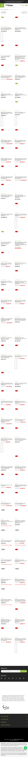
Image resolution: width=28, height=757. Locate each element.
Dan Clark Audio (4, 26)
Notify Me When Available (6, 525)
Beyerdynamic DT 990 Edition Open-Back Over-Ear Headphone (21, 264)
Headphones (6, 9)
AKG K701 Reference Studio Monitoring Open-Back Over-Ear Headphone (6, 159)
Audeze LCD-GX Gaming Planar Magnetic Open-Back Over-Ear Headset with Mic (20, 600)
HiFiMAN (16, 74)
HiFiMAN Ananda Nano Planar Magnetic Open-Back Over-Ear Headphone (21, 485)
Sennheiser (3, 399)
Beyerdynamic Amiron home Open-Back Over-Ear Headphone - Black (6, 338)
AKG (15, 138)
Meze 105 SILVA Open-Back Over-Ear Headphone (20, 113)
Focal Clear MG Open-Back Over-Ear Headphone (20, 504)
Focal (16, 418)
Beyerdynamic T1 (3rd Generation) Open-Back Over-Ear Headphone (21, 338)
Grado (2, 539)
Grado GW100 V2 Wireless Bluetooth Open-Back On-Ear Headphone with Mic (6, 600)
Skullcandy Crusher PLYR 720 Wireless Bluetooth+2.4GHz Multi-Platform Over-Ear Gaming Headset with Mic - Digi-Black (20, 57)
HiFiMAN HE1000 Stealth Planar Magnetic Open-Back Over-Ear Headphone (7, 384)
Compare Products (23, 5)
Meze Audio (17, 110)
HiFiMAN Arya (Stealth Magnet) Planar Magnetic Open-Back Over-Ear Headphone (7, 467)
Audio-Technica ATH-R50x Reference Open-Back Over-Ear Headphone (20, 301)
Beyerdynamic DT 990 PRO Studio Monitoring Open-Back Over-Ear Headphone (21, 439)
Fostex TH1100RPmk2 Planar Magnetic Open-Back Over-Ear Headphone (21, 28)
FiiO (1, 54)
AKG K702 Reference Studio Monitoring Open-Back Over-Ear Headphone (20, 141)
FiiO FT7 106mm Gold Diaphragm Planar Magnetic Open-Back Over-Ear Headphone (20, 196)
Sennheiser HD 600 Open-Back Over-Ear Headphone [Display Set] (7, 402)
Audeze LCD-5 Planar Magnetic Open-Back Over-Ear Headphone (7, 521)
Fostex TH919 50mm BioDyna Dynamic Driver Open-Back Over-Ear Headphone (6, 76)
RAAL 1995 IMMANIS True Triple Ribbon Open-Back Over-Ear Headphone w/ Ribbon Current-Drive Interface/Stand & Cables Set (21, 244)
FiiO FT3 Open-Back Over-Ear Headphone (6, 485)
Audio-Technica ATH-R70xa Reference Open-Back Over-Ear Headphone (6, 301)
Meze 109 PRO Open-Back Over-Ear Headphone (6, 504)
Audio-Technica (4, 261)
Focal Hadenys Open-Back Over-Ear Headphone (20, 420)
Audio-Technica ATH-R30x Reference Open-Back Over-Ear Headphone (6, 264)
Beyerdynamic (4, 110)
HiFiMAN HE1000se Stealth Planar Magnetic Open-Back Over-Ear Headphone (6, 141)
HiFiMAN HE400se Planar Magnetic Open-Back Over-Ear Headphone (21, 560)
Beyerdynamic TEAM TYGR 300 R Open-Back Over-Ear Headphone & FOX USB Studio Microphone (21, 282)
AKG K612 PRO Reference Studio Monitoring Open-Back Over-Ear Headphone (7, 177)
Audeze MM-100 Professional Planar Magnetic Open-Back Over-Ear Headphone (20, 467)
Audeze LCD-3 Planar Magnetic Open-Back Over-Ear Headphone (7, 215)
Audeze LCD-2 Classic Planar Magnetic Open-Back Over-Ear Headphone (21, 215)
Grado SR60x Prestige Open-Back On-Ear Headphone (6, 541)
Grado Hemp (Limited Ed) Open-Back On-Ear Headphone (6, 580)
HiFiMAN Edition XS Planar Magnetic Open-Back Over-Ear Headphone (21, 402)
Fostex (16, 26)
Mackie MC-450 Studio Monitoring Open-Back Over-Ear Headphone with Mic (20, 580)
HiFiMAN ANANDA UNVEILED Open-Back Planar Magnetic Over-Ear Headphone (20, 76)
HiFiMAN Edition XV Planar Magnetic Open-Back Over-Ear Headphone (7, 95)
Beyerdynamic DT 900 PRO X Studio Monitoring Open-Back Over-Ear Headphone (7, 356)
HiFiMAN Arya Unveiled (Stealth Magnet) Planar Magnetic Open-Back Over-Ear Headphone (7, 320)
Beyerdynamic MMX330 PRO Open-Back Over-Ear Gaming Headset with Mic (7, 113)
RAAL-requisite (18, 240)
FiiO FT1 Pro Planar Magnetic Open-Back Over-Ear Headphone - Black (6, 243)
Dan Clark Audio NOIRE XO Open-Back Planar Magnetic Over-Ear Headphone (6, 28)
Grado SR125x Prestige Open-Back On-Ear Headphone (6, 560)
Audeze (2, 212)
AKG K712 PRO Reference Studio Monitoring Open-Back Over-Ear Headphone (21, 159)
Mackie (16, 577)
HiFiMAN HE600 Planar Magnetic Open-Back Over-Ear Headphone (21, 95)
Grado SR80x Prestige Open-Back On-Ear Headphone (20, 541)
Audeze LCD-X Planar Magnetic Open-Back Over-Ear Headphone (21, 384)
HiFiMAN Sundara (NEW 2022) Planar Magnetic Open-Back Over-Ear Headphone (20, 639)
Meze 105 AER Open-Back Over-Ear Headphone (21, 356)
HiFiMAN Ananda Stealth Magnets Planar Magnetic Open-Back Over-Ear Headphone (20, 621)
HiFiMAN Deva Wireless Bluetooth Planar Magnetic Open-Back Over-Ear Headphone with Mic (6, 621)
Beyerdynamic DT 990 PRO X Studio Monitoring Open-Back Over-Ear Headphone (7, 196)
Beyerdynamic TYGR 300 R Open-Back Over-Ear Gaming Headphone (7, 282)
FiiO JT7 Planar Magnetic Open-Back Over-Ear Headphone (6, 56)
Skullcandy (17, 54)
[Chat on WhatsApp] (25, 747)
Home (2, 9)
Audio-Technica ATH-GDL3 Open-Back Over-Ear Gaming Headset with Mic (7, 439)
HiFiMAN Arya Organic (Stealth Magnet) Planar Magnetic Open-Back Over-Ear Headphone (7, 421)
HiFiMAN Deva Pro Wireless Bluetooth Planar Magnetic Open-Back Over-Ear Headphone (20, 522)
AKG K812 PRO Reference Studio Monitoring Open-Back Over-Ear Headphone (21, 177)
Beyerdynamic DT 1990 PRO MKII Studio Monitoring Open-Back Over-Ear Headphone (20, 319)
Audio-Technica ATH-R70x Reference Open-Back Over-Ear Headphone (6, 639)
